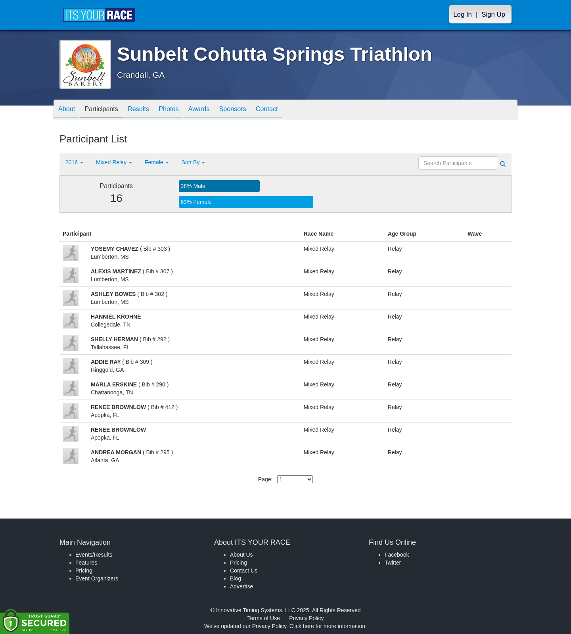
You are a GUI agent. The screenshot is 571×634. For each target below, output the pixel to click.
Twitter (393, 562)
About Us (241, 554)
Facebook (397, 554)
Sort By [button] (193, 162)
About (68, 110)
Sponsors (254, 110)
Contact (292, 110)
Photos (182, 110)
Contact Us (243, 570)
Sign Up (493, 14)
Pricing (83, 570)
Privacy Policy (306, 618)
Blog (235, 578)
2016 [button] (74, 162)
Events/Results (93, 554)
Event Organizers (96, 578)
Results (149, 110)
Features (86, 562)
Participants (107, 110)
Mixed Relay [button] (114, 162)
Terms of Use (263, 618)
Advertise (241, 586)
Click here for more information (327, 626)
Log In (462, 14)
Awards (217, 110)
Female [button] (157, 162)
